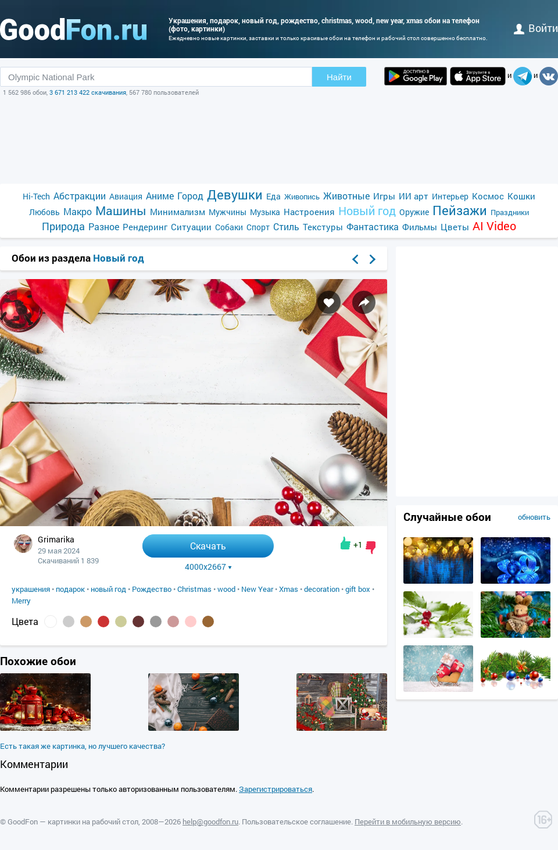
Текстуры (323, 227)
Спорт (258, 227)
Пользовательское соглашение (296, 821)
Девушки (235, 194)
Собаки (229, 227)
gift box (357, 589)
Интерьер (450, 196)
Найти (339, 77)
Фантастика (372, 226)
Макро (77, 211)
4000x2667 (208, 567)
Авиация (125, 196)
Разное (103, 226)
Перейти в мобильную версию (408, 821)
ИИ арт (413, 196)
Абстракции (79, 196)
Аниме (160, 196)
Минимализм (177, 211)
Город (190, 196)
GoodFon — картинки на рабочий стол (73, 821)
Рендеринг (145, 227)
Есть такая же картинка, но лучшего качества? (82, 746)
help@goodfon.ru (210, 821)
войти (536, 28)
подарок (70, 589)
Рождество (151, 589)
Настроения (309, 211)
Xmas (288, 589)
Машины (120, 210)
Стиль (286, 226)
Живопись (302, 196)
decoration (321, 589)
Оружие (414, 211)
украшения (31, 589)
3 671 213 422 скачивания (87, 92)
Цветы (455, 227)
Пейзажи (459, 210)
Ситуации (191, 227)
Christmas (194, 589)
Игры (384, 196)
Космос (488, 196)
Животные (346, 196)
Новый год (367, 210)
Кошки (521, 196)
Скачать (208, 546)
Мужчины (227, 211)
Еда (273, 196)
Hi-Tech (36, 196)
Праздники (510, 212)
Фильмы (419, 227)
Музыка (265, 211)
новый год (108, 589)
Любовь (44, 211)
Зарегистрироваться (275, 789)
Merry (21, 600)
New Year (257, 589)
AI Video (494, 226)
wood (226, 589)
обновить (534, 517)
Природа (63, 226)
